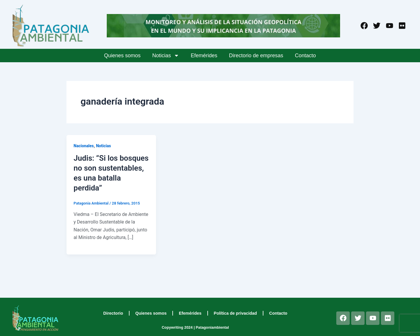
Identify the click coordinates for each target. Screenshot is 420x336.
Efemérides (204, 55)
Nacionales (84, 145)
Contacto (305, 55)
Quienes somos (122, 55)
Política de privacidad (235, 313)
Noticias (165, 55)
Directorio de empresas (256, 55)
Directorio (113, 313)
